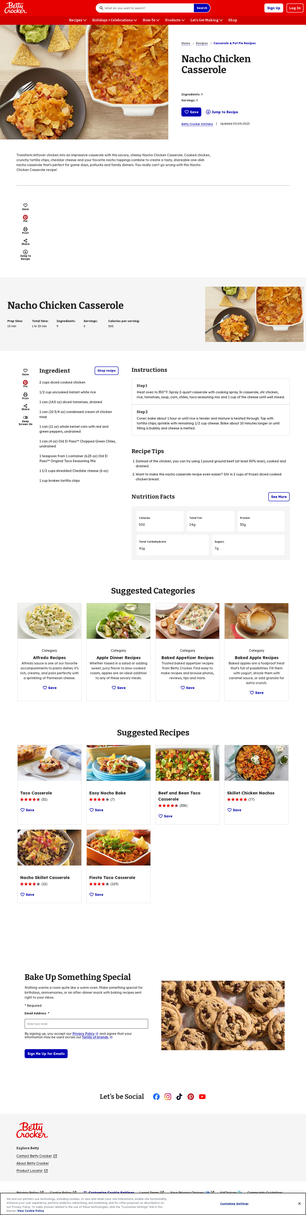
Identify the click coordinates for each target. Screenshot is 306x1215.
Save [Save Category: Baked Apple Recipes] (256, 692)
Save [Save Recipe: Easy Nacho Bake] (96, 810)
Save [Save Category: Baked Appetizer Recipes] (187, 687)
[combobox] (148, 8)
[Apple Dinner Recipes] (119, 658)
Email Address (37, 1013)
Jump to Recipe (222, 112)
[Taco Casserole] (36, 793)
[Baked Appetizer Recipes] (187, 658)
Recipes (202, 43)
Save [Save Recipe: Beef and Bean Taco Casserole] (165, 816)
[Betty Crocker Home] (15, 8)
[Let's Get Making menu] (206, 20)
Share (26, 242)
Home (185, 43)
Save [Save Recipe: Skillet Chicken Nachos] (234, 810)
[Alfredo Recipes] (49, 658)
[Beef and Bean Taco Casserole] (187, 796)
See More (279, 497)
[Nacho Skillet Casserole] (45, 877)
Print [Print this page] (25, 230)
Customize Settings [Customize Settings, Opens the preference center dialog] (234, 1206)
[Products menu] (175, 20)
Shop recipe (107, 370)
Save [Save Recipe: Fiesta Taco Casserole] (96, 894)
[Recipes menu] (78, 20)
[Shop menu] (232, 20)
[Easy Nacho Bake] (107, 793)
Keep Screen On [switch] (25, 420)
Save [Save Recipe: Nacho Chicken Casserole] (191, 112)
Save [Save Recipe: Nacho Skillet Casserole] (27, 894)
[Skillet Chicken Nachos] (250, 793)
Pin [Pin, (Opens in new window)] (25, 219)
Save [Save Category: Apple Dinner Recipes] (118, 687)
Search (202, 8)
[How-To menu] (151, 20)
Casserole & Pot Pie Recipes (235, 43)
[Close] (299, 1206)
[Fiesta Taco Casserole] (112, 877)
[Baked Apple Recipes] (257, 658)
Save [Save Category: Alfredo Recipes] (49, 687)
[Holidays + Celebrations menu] (114, 20)
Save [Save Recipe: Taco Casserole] (27, 810)
